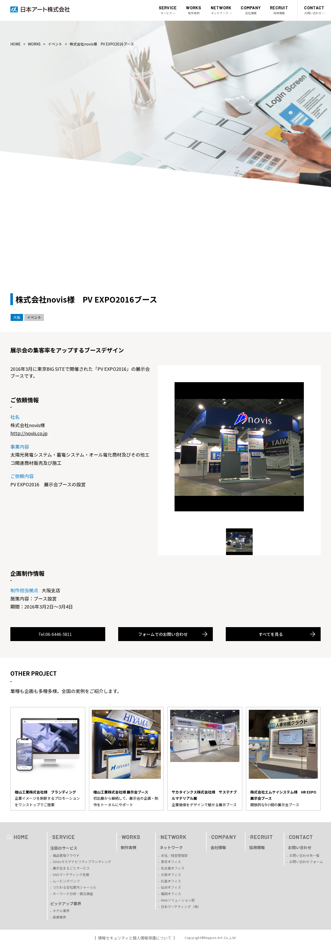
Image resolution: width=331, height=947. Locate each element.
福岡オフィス (171, 893)
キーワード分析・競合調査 (73, 893)
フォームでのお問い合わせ (163, 634)
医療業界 (59, 917)
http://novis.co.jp (29, 433)
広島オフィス (171, 881)
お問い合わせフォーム (306, 861)
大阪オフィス (171, 874)
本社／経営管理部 (174, 855)
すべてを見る (271, 634)
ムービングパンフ (66, 881)
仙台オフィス (171, 887)
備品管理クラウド (66, 855)
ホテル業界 (61, 910)
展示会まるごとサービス (71, 868)
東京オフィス (171, 861)
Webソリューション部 (178, 900)
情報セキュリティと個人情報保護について (134, 938)
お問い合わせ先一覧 (304, 855)
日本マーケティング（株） (181, 906)
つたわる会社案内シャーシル (74, 887)
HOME (15, 44)
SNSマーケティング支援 (71, 874)
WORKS (34, 44)
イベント (55, 44)
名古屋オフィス (172, 868)
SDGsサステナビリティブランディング (82, 861)
